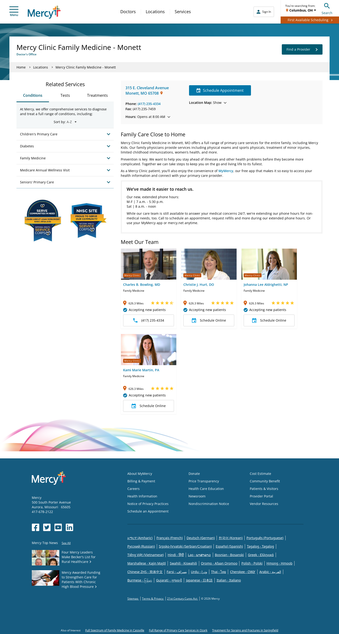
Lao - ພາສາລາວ (199, 555)
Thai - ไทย (218, 571)
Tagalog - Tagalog (260, 546)
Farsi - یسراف (177, 571)
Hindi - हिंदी (176, 555)
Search (327, 8)
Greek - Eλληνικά (261, 555)
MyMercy (225, 171)
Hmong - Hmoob (279, 563)
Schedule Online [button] (209, 320)
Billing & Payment (141, 481)
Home (21, 67)
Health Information (142, 496)
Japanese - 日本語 (199, 580)
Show (207, 102)
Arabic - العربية (270, 571)
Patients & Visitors (264, 488)
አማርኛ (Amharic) (140, 538)
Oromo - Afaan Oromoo (219, 563)
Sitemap (133, 599)
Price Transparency (204, 481)
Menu (13, 11)
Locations (155, 11)
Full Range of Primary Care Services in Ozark (178, 630)
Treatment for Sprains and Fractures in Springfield (245, 630)
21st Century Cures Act (182, 599)
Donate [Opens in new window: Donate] (194, 473)
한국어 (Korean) (230, 538)
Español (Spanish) (229, 546)
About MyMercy (139, 473)
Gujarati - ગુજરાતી (169, 580)
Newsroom (197, 496)
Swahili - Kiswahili (183, 563)
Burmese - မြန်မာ (139, 580)
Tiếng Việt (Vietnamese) (145, 555)
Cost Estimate (260, 473)
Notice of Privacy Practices (148, 503)
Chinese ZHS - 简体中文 (145, 571)
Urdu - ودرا (199, 571)
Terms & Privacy (153, 599)
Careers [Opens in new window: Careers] (133, 488)
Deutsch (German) (201, 538)
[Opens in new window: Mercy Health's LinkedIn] (69, 527)
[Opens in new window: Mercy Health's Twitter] (47, 527)
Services (183, 11)
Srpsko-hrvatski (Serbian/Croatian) (185, 546)
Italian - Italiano (229, 580)
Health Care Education (206, 488)
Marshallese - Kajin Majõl (146, 563)
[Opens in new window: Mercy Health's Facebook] (35, 527)
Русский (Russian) (141, 546)
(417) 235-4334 (149, 103)
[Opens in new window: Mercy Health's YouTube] (58, 527)
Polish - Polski (251, 563)
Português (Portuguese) (264, 538)
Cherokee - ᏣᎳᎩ (242, 571)
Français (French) (170, 538)
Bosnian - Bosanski (229, 555)
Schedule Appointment (220, 90)
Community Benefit (265, 481)
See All (66, 543)
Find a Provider (302, 49)
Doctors (128, 11)
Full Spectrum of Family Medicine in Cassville (114, 630)
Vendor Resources (264, 503)
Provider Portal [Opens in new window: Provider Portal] (261, 496)
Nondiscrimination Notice (209, 503)
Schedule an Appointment (148, 511)
